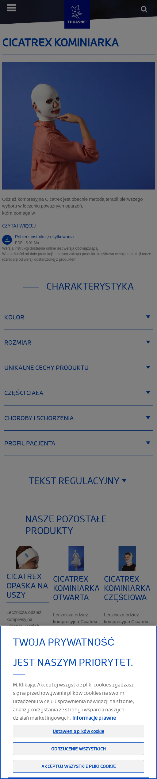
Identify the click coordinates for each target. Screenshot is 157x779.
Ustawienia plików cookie (78, 744)
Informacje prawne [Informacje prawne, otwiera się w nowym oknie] (94, 731)
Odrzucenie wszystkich (78, 761)
